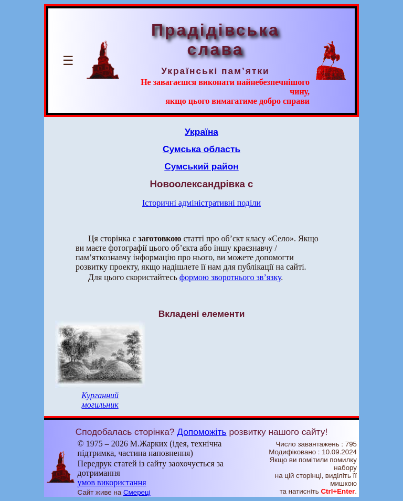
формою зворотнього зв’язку (230, 277)
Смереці (137, 492)
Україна (201, 131)
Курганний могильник (100, 400)
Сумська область (201, 149)
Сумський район (201, 166)
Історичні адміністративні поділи (201, 202)
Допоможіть (201, 432)
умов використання (112, 482)
